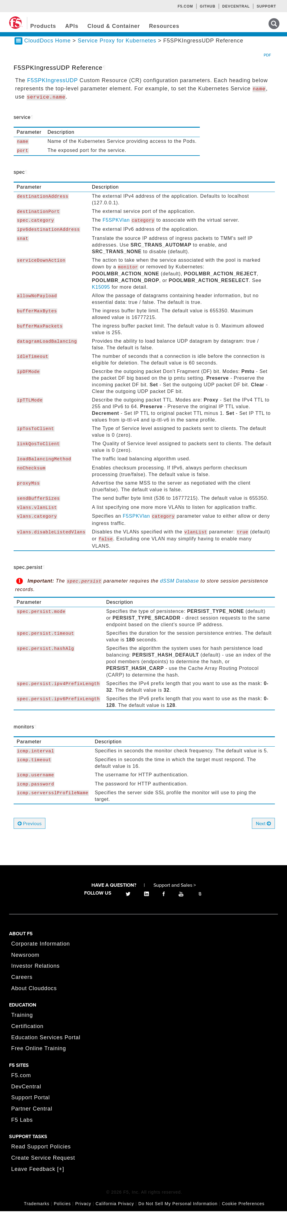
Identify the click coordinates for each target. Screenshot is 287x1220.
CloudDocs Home (47, 49)
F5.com (185, 6)
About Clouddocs (34, 997)
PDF (267, 64)
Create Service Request (43, 1167)
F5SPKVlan (116, 229)
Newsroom (25, 964)
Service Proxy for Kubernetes (118, 49)
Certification (27, 1035)
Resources (164, 26)
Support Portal (30, 1106)
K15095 (101, 295)
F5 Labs (22, 1129)
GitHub (207, 6)
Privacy (83, 1212)
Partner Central (31, 1117)
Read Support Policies (41, 1155)
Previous (29, 832)
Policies (62, 1212)
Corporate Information (40, 952)
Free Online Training (38, 1057)
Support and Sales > (174, 894)
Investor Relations (35, 975)
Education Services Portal (46, 1046)
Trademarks (36, 1212)
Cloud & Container (113, 26)
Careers (21, 986)
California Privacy (115, 1212)
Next (263, 832)
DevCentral (26, 1095)
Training (22, 1024)
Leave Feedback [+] (37, 1178)
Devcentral (236, 6)
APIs (71, 26)
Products (43, 26)
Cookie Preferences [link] (243, 1212)
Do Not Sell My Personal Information (177, 1212)
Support (266, 6)
